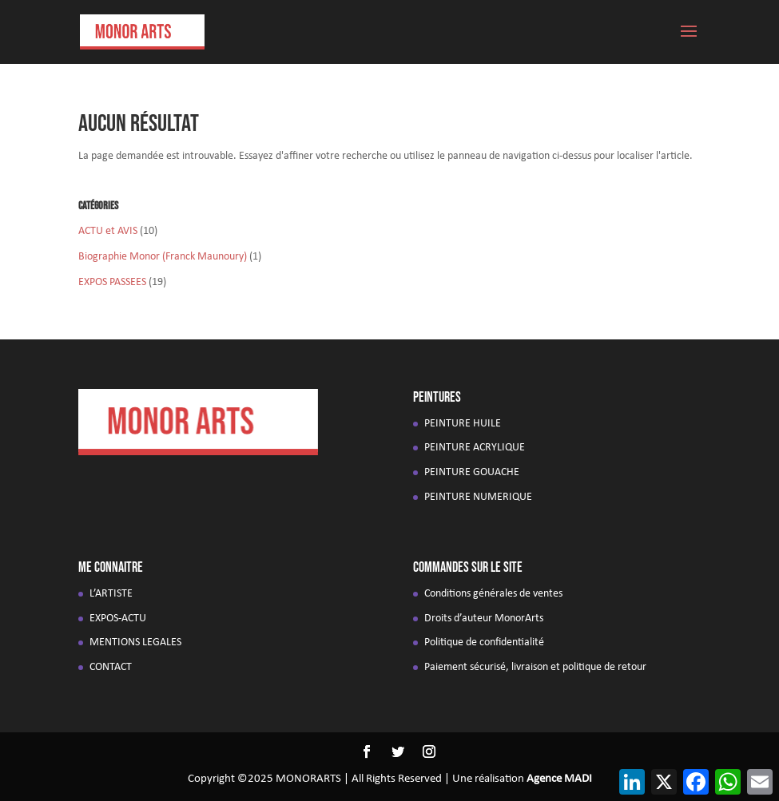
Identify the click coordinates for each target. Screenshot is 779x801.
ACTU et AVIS (107, 231)
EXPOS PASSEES (112, 282)
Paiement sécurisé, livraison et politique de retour (535, 667)
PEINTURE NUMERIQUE (478, 497)
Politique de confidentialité (484, 642)
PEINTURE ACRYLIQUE (474, 448)
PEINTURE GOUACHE (471, 472)
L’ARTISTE (111, 594)
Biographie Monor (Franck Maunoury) (162, 257)
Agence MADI (559, 779)
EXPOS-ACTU (117, 619)
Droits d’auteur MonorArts (483, 619)
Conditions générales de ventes (493, 594)
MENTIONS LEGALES (135, 642)
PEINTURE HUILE (462, 424)
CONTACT (110, 667)
